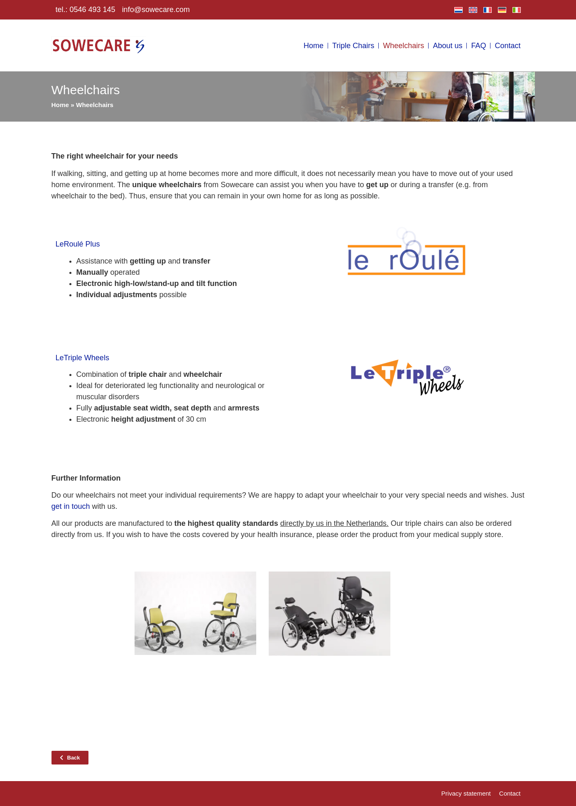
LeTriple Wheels (82, 358)
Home (314, 46)
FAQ (478, 46)
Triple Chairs (353, 46)
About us (447, 46)
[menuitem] (458, 10)
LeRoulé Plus (78, 244)
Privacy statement (466, 793)
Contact (507, 46)
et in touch (73, 506)
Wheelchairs (403, 46)
